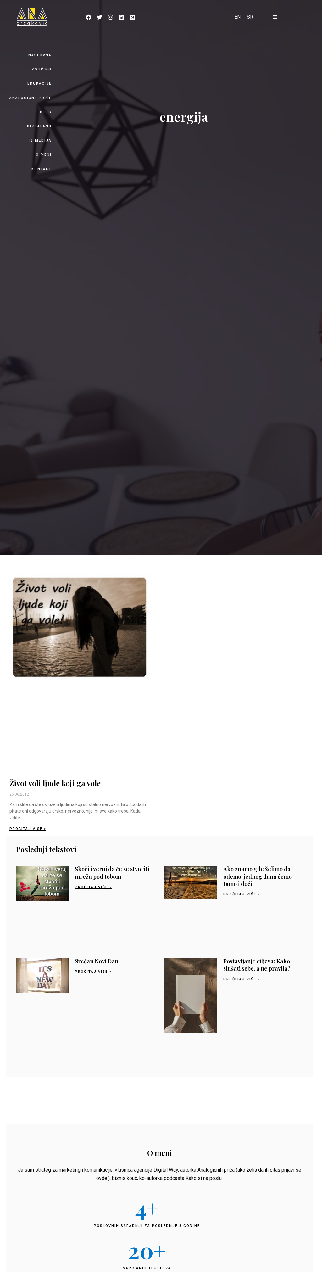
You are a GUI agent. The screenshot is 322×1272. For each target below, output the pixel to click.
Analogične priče (30, 98)
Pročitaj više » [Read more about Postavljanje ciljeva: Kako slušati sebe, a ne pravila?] (241, 979)
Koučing (42, 69)
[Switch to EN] (237, 17)
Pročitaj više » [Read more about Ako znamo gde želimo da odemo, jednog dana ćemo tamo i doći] (241, 894)
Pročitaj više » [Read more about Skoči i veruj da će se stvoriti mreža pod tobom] (93, 887)
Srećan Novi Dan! (97, 961)
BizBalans (39, 126)
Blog (46, 112)
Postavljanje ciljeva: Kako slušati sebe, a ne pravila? (257, 964)
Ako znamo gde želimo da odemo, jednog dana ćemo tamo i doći (257, 876)
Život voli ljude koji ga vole (55, 783)
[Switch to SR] (250, 17)
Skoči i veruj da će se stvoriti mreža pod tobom (112, 872)
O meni (44, 155)
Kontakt (41, 169)
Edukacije (39, 83)
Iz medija (40, 140)
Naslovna (40, 55)
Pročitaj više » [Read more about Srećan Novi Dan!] (93, 972)
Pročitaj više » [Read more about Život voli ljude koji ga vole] (27, 829)
